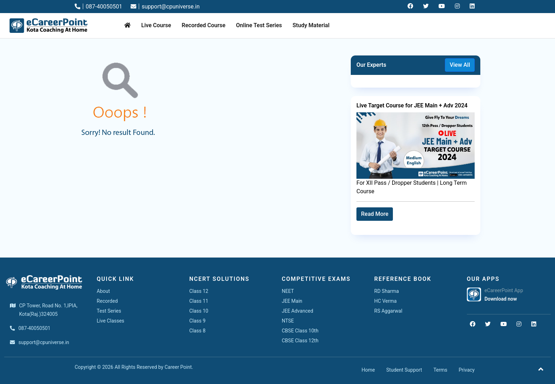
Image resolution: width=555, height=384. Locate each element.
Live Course (156, 25)
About (103, 291)
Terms (440, 370)
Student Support (404, 370)
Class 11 (198, 301)
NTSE (288, 321)
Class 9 (197, 321)
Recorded (107, 301)
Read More (374, 214)
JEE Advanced (297, 311)
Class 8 (197, 330)
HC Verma (385, 301)
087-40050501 (98, 6)
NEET (288, 291)
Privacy (467, 370)
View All (460, 64)
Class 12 (198, 291)
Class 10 (198, 311)
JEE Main (292, 301)
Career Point (178, 367)
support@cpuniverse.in (165, 6)
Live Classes (110, 321)
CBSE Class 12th (300, 340)
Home (368, 370)
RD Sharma (386, 291)
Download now (501, 299)
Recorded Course (203, 25)
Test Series (109, 311)
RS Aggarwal (388, 311)
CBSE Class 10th (300, 330)
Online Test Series (259, 25)
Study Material (311, 25)
